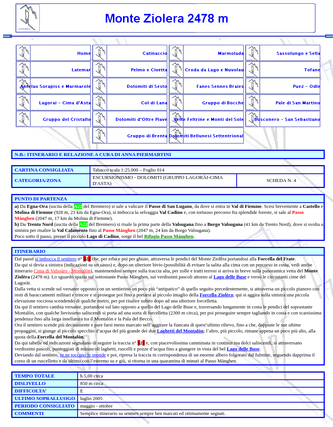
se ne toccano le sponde (83, 355)
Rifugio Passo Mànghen (168, 236)
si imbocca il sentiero (55, 259)
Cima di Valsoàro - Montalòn (62, 271)
